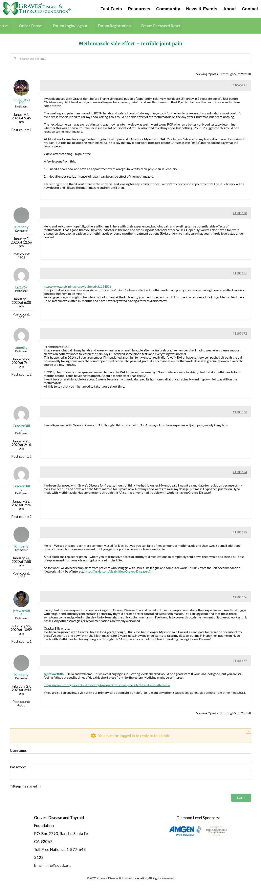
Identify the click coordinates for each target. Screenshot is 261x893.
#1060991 (240, 85)
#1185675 (240, 532)
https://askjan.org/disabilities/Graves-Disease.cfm (118, 571)
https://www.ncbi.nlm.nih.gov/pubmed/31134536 (77, 286)
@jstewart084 (54, 674)
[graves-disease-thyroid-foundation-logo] (37, 3)
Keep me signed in (27, 786)
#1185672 (240, 333)
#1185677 (240, 660)
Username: (18, 750)
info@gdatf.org (58, 865)
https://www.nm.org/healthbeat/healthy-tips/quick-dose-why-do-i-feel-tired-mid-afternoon (107, 685)
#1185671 (240, 273)
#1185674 (240, 472)
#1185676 (240, 597)
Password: (18, 767)
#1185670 (240, 213)
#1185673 (240, 412)
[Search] (15, 58)
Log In (241, 797)
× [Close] (249, 731)
